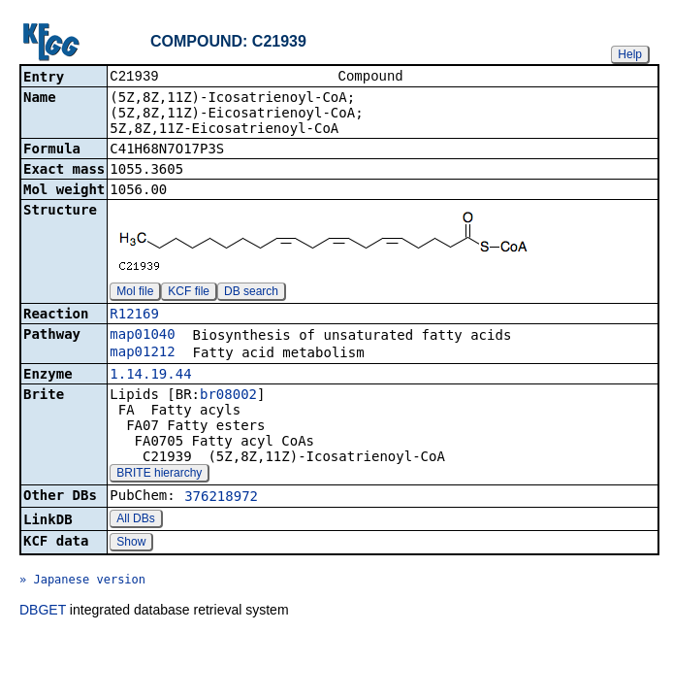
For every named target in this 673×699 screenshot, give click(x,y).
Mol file (134, 293)
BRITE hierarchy (159, 475)
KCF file (188, 293)
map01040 (142, 336)
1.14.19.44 (150, 375)
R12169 (134, 315)
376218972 (221, 498)
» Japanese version (82, 581)
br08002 (228, 396)
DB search (251, 293)
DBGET (42, 611)
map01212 (142, 353)
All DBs (135, 520)
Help (630, 54)
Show (130, 543)
